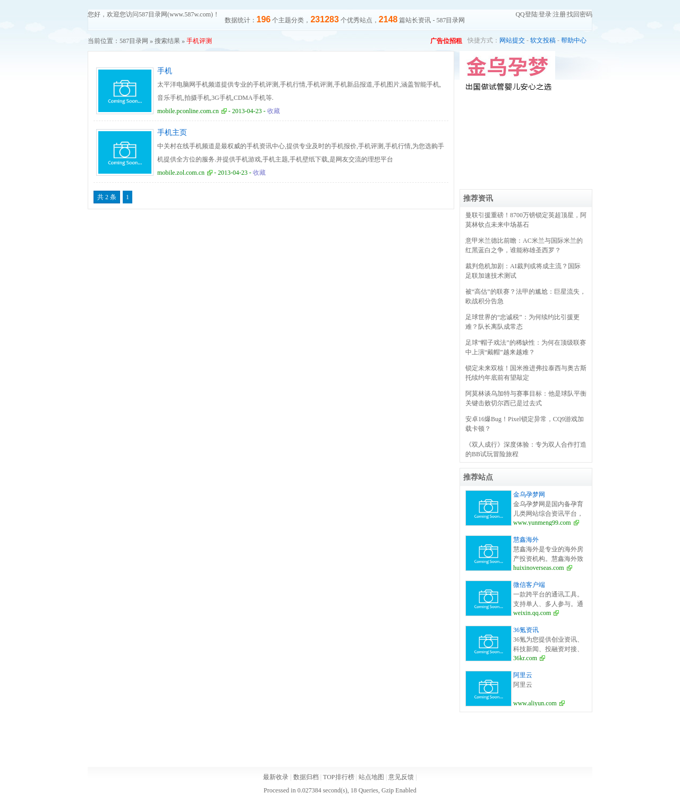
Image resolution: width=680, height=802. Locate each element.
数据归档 (306, 777)
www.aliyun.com (535, 703)
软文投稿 (543, 40)
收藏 (273, 111)
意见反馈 (401, 777)
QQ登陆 (526, 14)
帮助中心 (573, 40)
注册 (559, 14)
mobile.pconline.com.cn (188, 111)
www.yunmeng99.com (542, 522)
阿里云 (522, 675)
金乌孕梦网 (529, 494)
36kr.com (525, 658)
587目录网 (134, 41)
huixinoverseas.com (538, 567)
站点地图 (371, 777)
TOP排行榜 (338, 777)
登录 (545, 14)
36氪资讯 (526, 630)
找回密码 (579, 14)
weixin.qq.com (532, 613)
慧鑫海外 (526, 539)
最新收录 (275, 777)
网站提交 (512, 40)
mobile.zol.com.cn (181, 172)
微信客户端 (529, 584)
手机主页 (172, 132)
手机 (164, 71)
